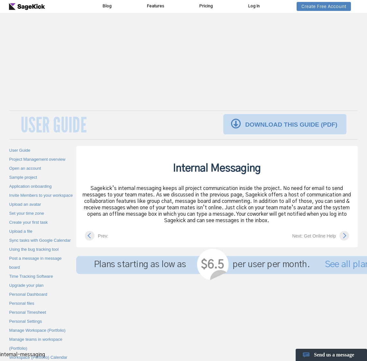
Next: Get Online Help (314, 236)
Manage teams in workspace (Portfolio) (35, 344)
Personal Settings (25, 321)
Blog (107, 6)
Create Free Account (323, 6)
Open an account (25, 168)
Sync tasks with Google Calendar (40, 240)
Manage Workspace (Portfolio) (37, 330)
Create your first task (28, 222)
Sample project (23, 177)
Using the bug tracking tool (34, 249)
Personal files (21, 303)
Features (155, 6)
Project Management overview (37, 159)
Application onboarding (30, 186)
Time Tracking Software (31, 276)
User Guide (20, 150)
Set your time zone (26, 213)
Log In (254, 6)
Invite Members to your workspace (41, 195)
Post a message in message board (35, 263)
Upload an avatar (25, 204)
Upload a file (20, 231)
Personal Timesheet (27, 312)
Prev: (103, 236)
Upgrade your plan (26, 285)
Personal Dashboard (28, 294)
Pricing (206, 6)
